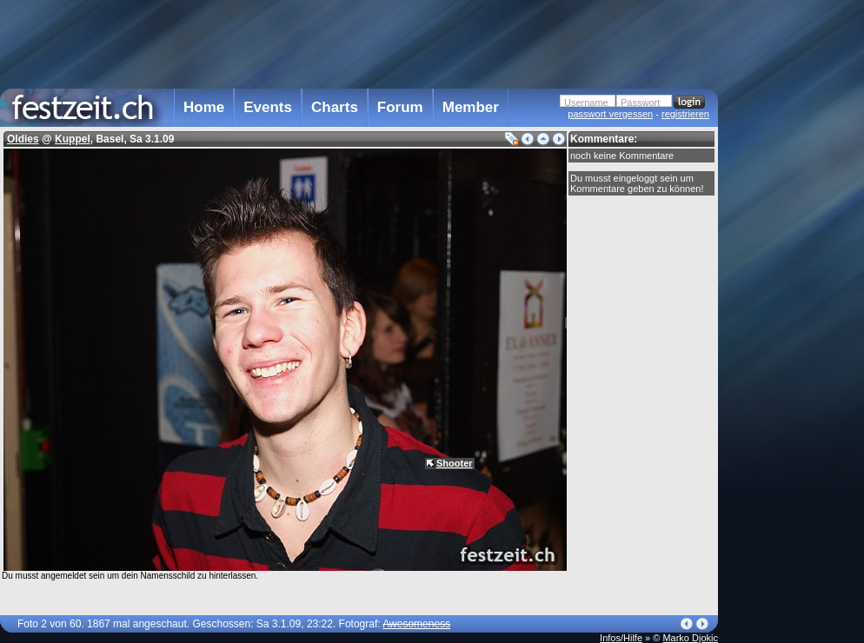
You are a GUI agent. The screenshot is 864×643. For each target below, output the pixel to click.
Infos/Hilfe (621, 638)
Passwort (640, 102)
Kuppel (72, 139)
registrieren (685, 114)
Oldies (23, 139)
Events (267, 107)
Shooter (454, 463)
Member (470, 107)
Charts (334, 107)
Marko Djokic (690, 638)
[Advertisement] (359, 42)
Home (203, 107)
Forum (400, 107)
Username (586, 102)
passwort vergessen (610, 114)
